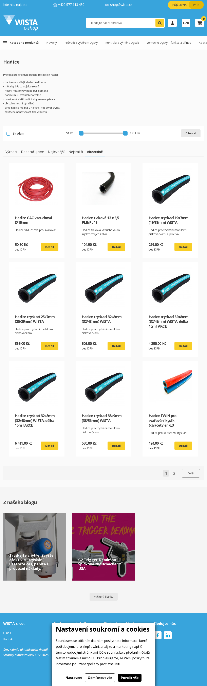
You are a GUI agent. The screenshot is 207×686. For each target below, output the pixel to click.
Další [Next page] (191, 473)
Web (196, 5)
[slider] (81, 133)
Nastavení (73, 677)
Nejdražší (76, 152)
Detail (49, 247)
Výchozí (11, 152)
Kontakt (8, 639)
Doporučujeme (32, 152)
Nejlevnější (56, 152)
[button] (159, 23)
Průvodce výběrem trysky (81, 43)
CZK (186, 23)
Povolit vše (130, 677)
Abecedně (95, 152)
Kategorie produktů (24, 43)
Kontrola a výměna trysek (122, 43)
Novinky (51, 43)
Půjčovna (179, 5)
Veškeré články (103, 597)
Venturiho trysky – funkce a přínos (169, 43)
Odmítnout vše (100, 677)
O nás (7, 633)
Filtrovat (190, 133)
